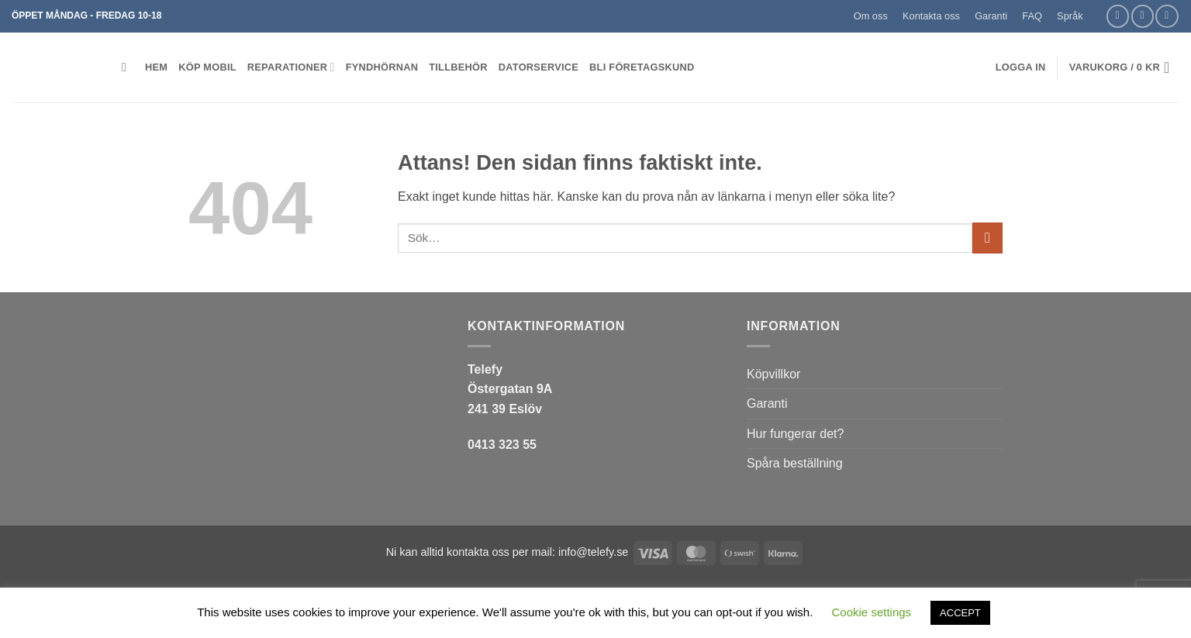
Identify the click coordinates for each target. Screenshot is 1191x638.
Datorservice (538, 67)
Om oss (871, 16)
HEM (156, 67)
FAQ (1032, 16)
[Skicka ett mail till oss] (1142, 16)
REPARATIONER (291, 67)
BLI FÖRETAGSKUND (641, 67)
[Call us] (1166, 16)
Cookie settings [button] (872, 612)
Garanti (991, 16)
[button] (1097, 10)
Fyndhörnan (382, 67)
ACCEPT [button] (960, 613)
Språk (1069, 16)
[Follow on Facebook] (1117, 16)
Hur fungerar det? (795, 433)
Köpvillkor (773, 374)
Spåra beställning (795, 463)
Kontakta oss (931, 16)
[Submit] (987, 237)
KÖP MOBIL (207, 67)
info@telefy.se (593, 552)
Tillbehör (458, 67)
